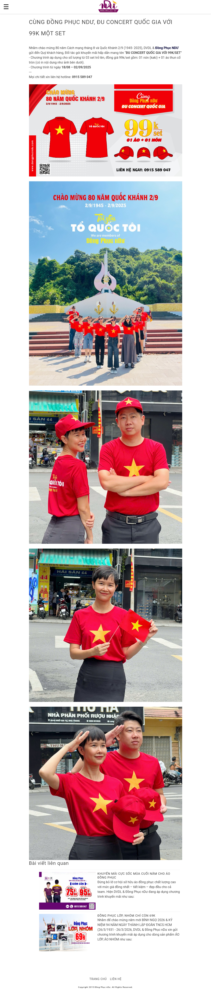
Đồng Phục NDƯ (166, 48)
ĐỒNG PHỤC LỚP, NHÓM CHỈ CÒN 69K (126, 915)
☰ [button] (6, 7)
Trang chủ (98, 979)
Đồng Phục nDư (102, 987)
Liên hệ (116, 979)
